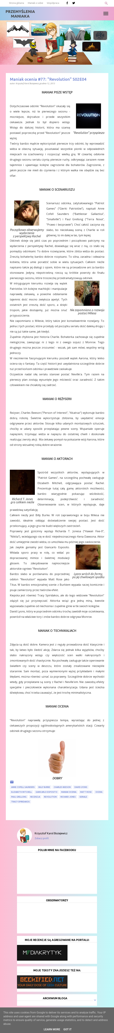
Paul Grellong (18, 797)
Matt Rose (86, 792)
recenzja (35, 797)
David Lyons (80, 787)
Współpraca (53, 3)
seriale (83, 797)
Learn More (52, 1029)
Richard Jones (68, 797)
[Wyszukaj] (106, 3)
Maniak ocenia (68, 792)
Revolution (50, 797)
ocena (99, 792)
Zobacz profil (42, 838)
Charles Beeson (62, 787)
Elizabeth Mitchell (21, 792)
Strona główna (16, 3)
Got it (67, 1029)
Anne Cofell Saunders (23, 787)
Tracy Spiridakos (20, 802)
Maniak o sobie (35, 3)
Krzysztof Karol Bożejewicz (51, 833)
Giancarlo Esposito (46, 792)
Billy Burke (44, 787)
